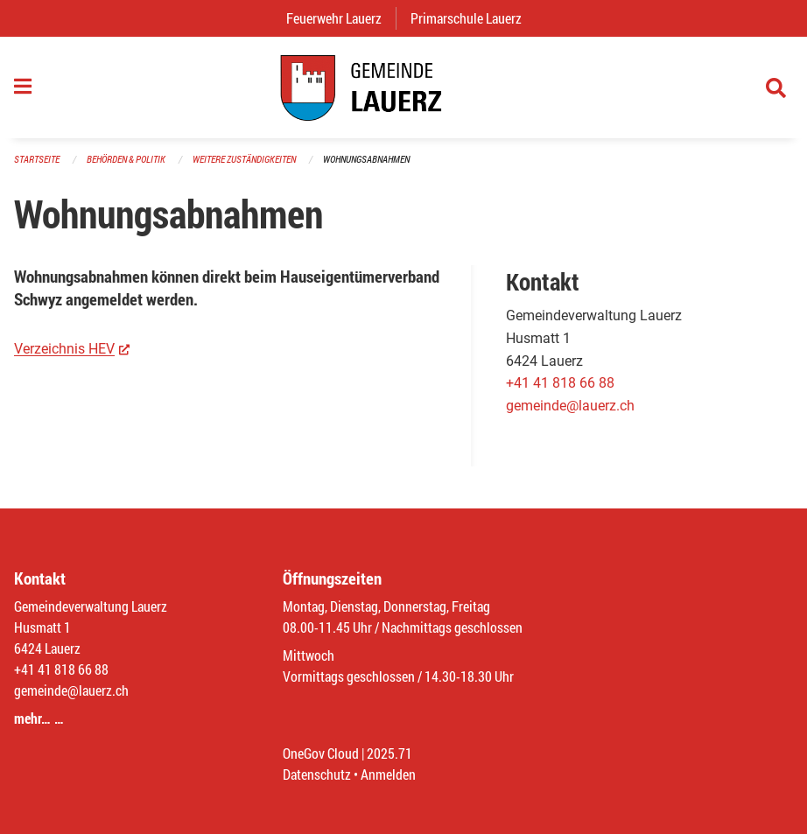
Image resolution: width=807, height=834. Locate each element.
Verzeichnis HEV (72, 348)
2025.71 (389, 753)
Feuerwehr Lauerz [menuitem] (341, 18)
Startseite (37, 158)
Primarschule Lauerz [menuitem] (473, 18)
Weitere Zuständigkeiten (244, 158)
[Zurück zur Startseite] (403, 88)
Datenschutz (317, 774)
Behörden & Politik (126, 158)
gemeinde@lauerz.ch (570, 405)
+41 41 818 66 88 (560, 383)
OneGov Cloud (321, 753)
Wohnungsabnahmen (366, 158)
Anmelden (388, 774)
